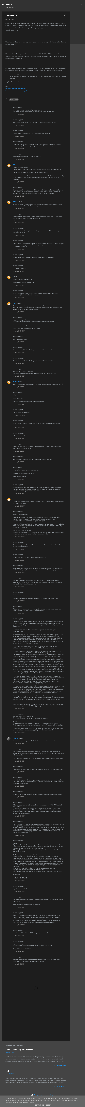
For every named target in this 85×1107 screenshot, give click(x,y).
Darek (14, 303)
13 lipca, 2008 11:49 (18, 572)
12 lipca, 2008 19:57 (18, 438)
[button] (65, 15)
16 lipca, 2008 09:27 (18, 925)
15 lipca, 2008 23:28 (18, 907)
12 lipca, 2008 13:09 (18, 342)
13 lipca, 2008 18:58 (18, 761)
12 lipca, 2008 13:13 (18, 353)
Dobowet (15, 738)
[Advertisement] (77, 39)
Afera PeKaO (14, 99)
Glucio (9, 4)
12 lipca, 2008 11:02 (18, 208)
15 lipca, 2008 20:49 (18, 891)
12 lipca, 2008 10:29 (18, 159)
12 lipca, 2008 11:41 (18, 271)
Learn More (39, 1105)
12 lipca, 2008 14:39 (18, 387)
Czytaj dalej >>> (60, 1065)
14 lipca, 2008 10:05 (18, 816)
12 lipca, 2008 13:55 (18, 376)
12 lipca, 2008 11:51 (18, 285)
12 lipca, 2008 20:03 (18, 451)
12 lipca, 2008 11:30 (18, 249)
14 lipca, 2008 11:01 (18, 835)
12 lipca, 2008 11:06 (18, 235)
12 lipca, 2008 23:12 (18, 493)
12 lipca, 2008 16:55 (18, 415)
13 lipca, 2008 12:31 (18, 587)
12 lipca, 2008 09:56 (18, 148)
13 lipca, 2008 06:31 (18, 560)
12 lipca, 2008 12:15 (18, 298)
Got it (48, 1105)
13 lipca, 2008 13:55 (18, 601)
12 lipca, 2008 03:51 (18, 136)
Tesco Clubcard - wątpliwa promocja (19, 1050)
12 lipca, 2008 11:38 (18, 260)
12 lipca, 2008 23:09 (18, 479)
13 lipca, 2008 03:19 (18, 549)
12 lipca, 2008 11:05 (18, 223)
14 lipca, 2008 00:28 (18, 797)
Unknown (15, 165)
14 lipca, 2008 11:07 (18, 881)
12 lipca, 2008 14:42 (18, 404)
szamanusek (16, 499)
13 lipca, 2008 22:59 (18, 786)
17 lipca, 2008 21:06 (18, 964)
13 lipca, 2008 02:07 (18, 537)
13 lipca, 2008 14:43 (18, 613)
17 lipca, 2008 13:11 (18, 951)
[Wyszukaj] (82, 5)
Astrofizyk (16, 381)
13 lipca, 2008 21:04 (18, 772)
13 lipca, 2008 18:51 (18, 743)
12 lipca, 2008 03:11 (18, 114)
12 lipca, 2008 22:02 (18, 462)
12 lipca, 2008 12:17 (18, 331)
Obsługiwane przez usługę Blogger (42, 1095)
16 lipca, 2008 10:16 (18, 936)
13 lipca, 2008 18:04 (18, 733)
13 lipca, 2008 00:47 (18, 506)
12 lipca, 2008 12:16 (18, 312)
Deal (7, 1071)
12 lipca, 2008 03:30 (18, 125)
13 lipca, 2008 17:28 (18, 709)
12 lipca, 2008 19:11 (18, 428)
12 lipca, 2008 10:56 (18, 196)
